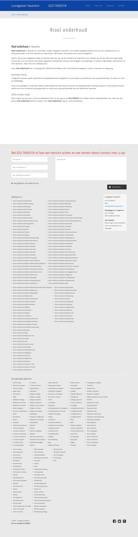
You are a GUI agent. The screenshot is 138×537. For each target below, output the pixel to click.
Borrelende (16, 417)
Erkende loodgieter (36, 431)
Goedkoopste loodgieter (56, 388)
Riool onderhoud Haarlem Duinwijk (24, 255)
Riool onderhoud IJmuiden (21, 330)
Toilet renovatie (18, 512)
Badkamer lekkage (18, 400)
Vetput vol (37, 489)
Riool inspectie (91, 428)
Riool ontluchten (92, 439)
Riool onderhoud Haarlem (21, 235)
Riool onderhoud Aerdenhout (22, 201)
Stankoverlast (17, 492)
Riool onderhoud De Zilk (20, 229)
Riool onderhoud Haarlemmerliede (24, 304)
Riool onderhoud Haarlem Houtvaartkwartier (27, 266)
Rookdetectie (17, 466)
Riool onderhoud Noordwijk (22, 347)
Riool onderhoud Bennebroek (22, 209)
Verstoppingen (38, 472)
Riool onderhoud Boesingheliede (23, 223)
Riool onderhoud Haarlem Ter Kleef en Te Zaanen (64, 266)
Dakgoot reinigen (35, 397)
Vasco (36, 466)
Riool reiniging (91, 445)
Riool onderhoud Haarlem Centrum (24, 243)
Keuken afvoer (75, 383)
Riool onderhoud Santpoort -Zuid (23, 364)
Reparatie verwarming (94, 414)
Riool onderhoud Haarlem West (58, 283)
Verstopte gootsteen (40, 478)
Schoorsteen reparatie (20, 480)
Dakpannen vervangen (37, 419)
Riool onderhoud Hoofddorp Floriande (25, 321)
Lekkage (73, 391)
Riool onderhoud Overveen (21, 355)
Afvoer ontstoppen (19, 385)
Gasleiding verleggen (36, 442)
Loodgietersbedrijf (76, 411)
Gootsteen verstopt (54, 397)
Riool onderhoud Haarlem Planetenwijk (61, 235)
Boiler (15, 414)
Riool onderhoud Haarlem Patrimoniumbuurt (63, 232)
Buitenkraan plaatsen (19, 425)
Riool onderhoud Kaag (20, 333)
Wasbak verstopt (39, 509)
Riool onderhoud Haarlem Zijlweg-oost (25, 290)
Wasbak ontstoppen (40, 506)
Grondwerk (51, 402)
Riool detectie (91, 425)
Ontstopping (74, 436)
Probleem (90, 385)
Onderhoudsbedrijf (76, 428)
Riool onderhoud (22, 14)
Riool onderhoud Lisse (20, 341)
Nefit (71, 422)
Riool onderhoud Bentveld (21, 212)
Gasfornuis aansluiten (37, 436)
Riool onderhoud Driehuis (21, 232)
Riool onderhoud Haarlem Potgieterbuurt (61, 238)
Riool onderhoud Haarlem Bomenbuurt (25, 240)
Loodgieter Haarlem (25, 6)
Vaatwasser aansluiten (41, 458)
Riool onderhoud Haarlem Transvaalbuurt (62, 269)
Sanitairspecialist (18, 478)
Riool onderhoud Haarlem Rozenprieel (61, 243)
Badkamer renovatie (19, 402)
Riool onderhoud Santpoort (22, 361)
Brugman (16, 422)
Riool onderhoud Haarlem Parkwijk (60, 229)
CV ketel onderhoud (19, 436)
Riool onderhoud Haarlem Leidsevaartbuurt (62, 201)
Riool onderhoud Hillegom (21, 313)
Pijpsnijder (73, 439)
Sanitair (15, 475)
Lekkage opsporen (76, 400)
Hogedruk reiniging (54, 414)
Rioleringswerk (91, 422)
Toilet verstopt (38, 452)
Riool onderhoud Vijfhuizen (63, 304)
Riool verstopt (17, 449)
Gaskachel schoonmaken (37, 439)
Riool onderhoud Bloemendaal (22, 218)
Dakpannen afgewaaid (37, 417)
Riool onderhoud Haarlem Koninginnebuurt (27, 280)
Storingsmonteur (18, 500)
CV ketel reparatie (18, 439)
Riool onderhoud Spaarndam (64, 287)
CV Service (33, 383)
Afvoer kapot (17, 383)
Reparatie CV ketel (92, 402)
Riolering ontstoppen (93, 419)
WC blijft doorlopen (60, 452)
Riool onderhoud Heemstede (22, 310)
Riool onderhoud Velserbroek (64, 301)
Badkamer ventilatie (19, 405)
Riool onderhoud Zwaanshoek (64, 318)
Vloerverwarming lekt (40, 497)
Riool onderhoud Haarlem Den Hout (24, 249)
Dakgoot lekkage (35, 394)
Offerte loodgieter (76, 425)
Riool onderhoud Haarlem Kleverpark (25, 277)
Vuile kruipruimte (39, 503)
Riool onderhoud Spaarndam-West (66, 290)
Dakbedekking (34, 388)
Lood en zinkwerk (76, 402)
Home (13, 14)
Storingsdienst (17, 497)
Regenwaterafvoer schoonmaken (97, 397)
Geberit (32, 445)
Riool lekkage (91, 434)
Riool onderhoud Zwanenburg (64, 321)
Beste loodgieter (18, 408)
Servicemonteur (18, 486)
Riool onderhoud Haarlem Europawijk (25, 258)
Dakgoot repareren (36, 402)
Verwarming (38, 480)
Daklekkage (33, 414)
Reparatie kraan (92, 408)
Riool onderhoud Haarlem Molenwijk (60, 206)
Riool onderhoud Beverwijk (21, 215)
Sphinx (15, 489)
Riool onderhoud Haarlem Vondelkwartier (62, 277)
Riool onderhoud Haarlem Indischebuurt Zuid (27, 272)
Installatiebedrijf (53, 434)
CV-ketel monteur (35, 385)
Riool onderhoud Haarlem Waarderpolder (62, 280)
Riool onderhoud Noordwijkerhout (24, 350)
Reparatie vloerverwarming (95, 417)
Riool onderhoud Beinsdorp (22, 206)
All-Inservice (17, 394)
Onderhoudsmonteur (77, 431)
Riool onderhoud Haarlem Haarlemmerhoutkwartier (29, 263)
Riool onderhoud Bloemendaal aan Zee (25, 221)
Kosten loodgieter (76, 388)
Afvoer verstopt (18, 388)
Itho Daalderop (53, 439)
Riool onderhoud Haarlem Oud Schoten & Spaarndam (65, 218)
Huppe (50, 417)
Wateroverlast (58, 449)
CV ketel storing (18, 442)
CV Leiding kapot (18, 445)
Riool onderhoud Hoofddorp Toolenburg (26, 327)
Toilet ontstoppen (18, 509)
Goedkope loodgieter (55, 391)
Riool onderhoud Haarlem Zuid (23, 296)
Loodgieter (73, 405)
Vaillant (36, 463)
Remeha (89, 400)
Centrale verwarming (19, 434)
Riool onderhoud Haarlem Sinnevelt (60, 249)
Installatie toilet (53, 431)
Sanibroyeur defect (19, 469)
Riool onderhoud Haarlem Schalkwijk (60, 246)
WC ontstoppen (58, 455)
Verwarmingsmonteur (41, 486)
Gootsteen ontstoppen (55, 394)
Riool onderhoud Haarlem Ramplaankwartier (63, 240)
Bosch (15, 419)
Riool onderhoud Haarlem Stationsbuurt (61, 263)
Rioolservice (17, 455)
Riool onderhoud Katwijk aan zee (23, 335)
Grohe (50, 400)
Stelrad (15, 495)
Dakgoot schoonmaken (37, 405)
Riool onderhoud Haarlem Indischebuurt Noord (28, 269)
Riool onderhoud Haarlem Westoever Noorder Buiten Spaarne (32, 287)
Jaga (49, 442)
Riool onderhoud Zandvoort (64, 316)
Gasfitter (32, 434)
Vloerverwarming (39, 495)
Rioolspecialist (17, 458)
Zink (55, 460)
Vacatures (37, 460)
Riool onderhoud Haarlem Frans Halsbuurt (26, 260)
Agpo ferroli (16, 391)
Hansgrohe (51, 405)
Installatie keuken (53, 428)
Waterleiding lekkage (40, 512)
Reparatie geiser (92, 405)
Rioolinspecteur (18, 452)
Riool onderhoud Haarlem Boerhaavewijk (26, 238)
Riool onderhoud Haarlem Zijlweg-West (25, 293)
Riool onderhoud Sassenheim (22, 370)
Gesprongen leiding (54, 385)
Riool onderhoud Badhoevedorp (23, 204)
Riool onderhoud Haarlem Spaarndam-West (62, 255)
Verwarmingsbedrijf (40, 483)
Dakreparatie (34, 422)
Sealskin (15, 483)
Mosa (72, 419)
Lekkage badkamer (76, 394)
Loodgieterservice (75, 414)
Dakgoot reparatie (35, 400)
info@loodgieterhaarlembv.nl (114, 206)
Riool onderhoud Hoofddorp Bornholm (25, 318)
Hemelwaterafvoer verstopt (56, 411)
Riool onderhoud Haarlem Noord (59, 209)
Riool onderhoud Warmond (63, 310)
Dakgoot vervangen (36, 411)
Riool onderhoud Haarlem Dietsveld (24, 252)
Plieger (72, 442)
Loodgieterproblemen (77, 408)
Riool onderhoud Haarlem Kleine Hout (25, 275)
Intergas (50, 436)
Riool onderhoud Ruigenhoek (22, 358)
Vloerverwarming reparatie (42, 500)
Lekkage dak (74, 397)
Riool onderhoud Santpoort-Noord (24, 367)
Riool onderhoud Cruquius (21, 226)
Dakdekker (33, 391)
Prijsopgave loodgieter (94, 383)
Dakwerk (32, 425)
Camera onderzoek (19, 431)
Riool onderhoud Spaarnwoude (65, 293)
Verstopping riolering (40, 469)
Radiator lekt (91, 388)
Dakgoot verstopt (35, 408)
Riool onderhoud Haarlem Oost (58, 212)
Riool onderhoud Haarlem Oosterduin (60, 215)
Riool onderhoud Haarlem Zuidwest (24, 301)
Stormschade (17, 503)
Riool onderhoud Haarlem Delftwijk (24, 246)
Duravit (32, 428)
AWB (14, 397)
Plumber (73, 445)
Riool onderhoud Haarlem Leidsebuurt (25, 283)
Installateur (51, 419)
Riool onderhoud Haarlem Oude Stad (60, 223)
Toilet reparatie (38, 449)
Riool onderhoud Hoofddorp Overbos (25, 324)
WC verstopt (57, 458)
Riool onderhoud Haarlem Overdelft (60, 226)
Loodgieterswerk (75, 417)
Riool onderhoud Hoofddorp (22, 316)
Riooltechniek (17, 463)
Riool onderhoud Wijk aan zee (64, 313)
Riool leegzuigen (92, 431)
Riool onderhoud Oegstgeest (22, 353)
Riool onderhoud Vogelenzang (64, 307)
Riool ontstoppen (92, 442)
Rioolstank (16, 460)
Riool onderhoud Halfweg (21, 307)
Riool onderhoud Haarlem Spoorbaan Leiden (63, 260)
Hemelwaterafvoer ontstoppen (58, 408)
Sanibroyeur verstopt (19, 472)
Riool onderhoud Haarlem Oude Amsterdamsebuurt (65, 221)
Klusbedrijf (73, 385)
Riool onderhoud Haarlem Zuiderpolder (25, 299)
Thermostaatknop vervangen (22, 506)
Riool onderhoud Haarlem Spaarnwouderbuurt (63, 258)
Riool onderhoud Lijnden (21, 338)
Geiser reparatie (53, 383)
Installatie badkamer (54, 422)
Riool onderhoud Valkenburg (64, 296)
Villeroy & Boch (39, 492)
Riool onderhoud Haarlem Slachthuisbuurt (62, 252)
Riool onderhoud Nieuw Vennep (23, 344)
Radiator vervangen (93, 394)
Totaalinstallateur (39, 455)
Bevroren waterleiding (20, 411)
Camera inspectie (18, 428)
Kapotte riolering (53, 445)
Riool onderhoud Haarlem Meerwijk (60, 204)
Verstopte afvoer (39, 475)
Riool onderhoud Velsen (62, 299)
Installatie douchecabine (56, 425)
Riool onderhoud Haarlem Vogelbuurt (60, 275)
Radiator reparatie (92, 391)
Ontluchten (74, 434)
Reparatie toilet (92, 411)
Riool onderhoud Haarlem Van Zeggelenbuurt (63, 272)
